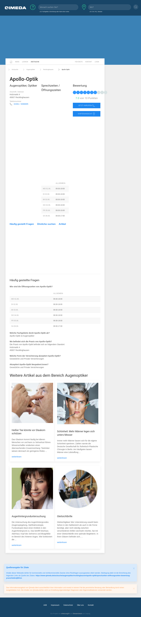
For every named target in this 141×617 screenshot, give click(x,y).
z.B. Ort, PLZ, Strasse (96, 11)
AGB (45, 605)
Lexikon (25, 62)
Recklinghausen (46, 69)
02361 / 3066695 (21, 104)
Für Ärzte (79, 62)
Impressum (55, 605)
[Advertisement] (70, 37)
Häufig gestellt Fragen (22, 224)
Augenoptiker (28, 69)
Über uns (80, 605)
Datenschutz (68, 605)
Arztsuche (35, 62)
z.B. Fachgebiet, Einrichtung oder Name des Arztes (54, 11)
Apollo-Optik (64, 69)
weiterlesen (16, 457)
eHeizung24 (65, 613)
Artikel (62, 224)
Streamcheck (77, 613)
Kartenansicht (86, 113)
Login (97, 62)
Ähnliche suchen (46, 224)
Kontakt (88, 62)
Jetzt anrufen (86, 105)
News (17, 62)
